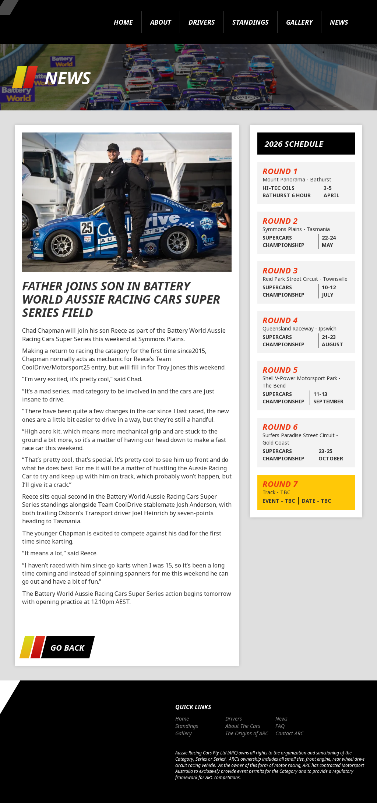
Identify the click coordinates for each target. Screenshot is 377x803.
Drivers (201, 22)
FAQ (280, 725)
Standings (250, 22)
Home (123, 22)
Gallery (299, 22)
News (339, 22)
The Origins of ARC (246, 733)
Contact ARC (289, 733)
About (160, 22)
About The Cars (242, 725)
